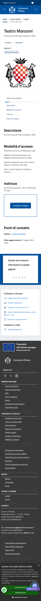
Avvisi (7, 486)
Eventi (7, 499)
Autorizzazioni (10, 468)
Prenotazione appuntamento (15, 543)
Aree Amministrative (13, 389)
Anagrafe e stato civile (13, 418)
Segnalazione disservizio (14, 546)
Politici (7, 400)
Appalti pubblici (10, 432)
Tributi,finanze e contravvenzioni (17, 457)
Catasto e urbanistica (13, 436)
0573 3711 (18, 530)
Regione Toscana (9, 2)
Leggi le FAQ (9, 550)
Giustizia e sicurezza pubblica (16, 453)
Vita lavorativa (10, 425)
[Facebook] (5, 376)
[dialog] (20, 582)
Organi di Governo (11, 386)
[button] (20, 597)
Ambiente (8, 461)
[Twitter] (11, 376)
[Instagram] (16, 376)
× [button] (38, 565)
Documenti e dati (11, 407)
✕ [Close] (38, 589)
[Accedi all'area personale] (32, 2)
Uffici (7, 393)
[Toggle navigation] (4, 9)
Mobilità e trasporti (12, 439)
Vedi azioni (20, 42)
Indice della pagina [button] (14, 98)
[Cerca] (36, 9)
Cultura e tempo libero (13, 421)
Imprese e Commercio (13, 429)
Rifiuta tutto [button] (20, 593)
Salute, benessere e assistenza (16, 464)
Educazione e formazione (14, 450)
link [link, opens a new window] (9, 583)
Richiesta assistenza (12, 553)
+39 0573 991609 (18, 234)
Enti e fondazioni (11, 396)
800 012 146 (29, 532)
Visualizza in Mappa (20, 205)
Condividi (9, 42)
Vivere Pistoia (15, 19)
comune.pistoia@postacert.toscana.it (19, 527)
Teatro (5, 21)
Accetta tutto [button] (20, 587)
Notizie (7, 478)
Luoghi (26, 19)
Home (5, 19)
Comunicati (9, 482)
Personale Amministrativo (14, 404)
